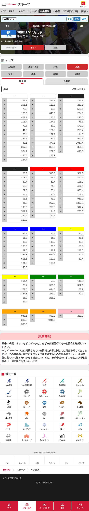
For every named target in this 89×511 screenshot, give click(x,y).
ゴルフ (21, 11)
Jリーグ (32, 11)
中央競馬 (44, 11)
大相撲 (56, 11)
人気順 (66, 81)
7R (81, 26)
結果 (56, 47)
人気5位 (11, 67)
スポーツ (21, 470)
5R (7, 26)
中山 (70, 19)
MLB (11, 11)
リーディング (44, 508)
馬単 (33, 74)
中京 (77, 19)
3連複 (55, 74)
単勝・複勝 (33, 67)
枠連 (56, 67)
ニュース (80, 508)
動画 (62, 508)
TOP (9, 508)
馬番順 (22, 81)
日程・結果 (27, 508)
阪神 (84, 19)
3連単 (77, 74)
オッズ (33, 47)
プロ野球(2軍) (70, 11)
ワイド (11, 74)
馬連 (77, 67)
